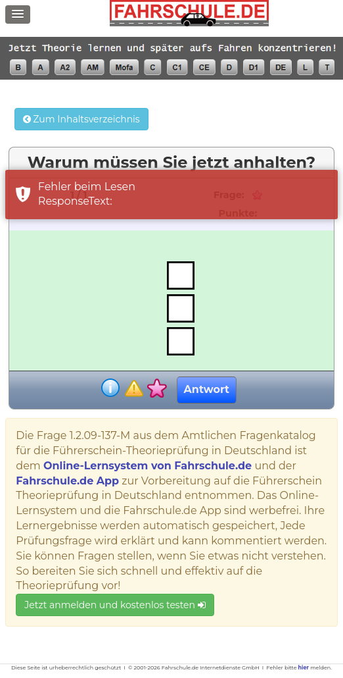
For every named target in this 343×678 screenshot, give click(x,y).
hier (303, 667)
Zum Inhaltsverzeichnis (81, 119)
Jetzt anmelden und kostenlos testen (114, 605)
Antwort (206, 389)
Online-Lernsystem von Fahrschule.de (147, 465)
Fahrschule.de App (67, 481)
